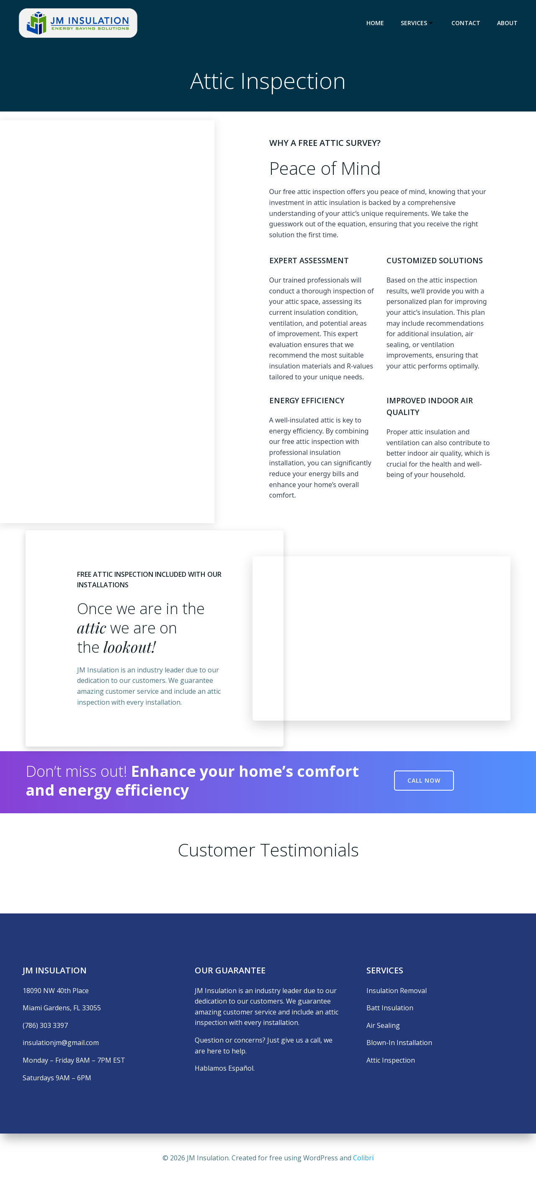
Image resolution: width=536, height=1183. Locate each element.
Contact (465, 23)
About (507, 23)
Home (375, 23)
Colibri (363, 1157)
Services (418, 23)
